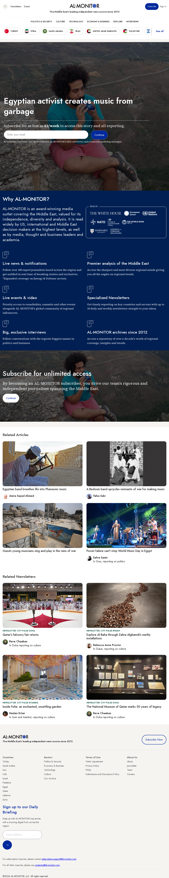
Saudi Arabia (9, 765)
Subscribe (152, 6)
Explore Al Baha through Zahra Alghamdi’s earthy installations (118, 637)
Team (129, 770)
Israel (5, 778)
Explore (117, 22)
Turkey (6, 761)
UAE (5, 774)
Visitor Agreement (94, 761)
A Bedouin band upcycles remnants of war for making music (125, 489)
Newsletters (16, 6)
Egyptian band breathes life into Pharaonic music (35, 489)
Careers (131, 774)
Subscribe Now (154, 740)
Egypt (5, 787)
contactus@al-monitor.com (47, 865)
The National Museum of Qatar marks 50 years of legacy (123, 707)
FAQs (88, 770)
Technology (76, 22)
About (130, 761)
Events (27, 6)
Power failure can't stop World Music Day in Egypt (119, 551)
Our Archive (50, 778)
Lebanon (7, 795)
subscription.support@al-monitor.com (59, 859)
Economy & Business (98, 22)
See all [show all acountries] (160, 31)
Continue (11, 398)
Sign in (163, 6)
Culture (60, 22)
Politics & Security (41, 22)
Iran (4, 770)
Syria (5, 799)
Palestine (7, 782)
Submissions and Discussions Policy (102, 774)
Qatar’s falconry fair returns (21, 635)
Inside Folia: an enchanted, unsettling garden (32, 707)
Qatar (5, 791)
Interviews (132, 22)
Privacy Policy (92, 765)
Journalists (131, 765)
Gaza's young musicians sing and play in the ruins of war (39, 551)
